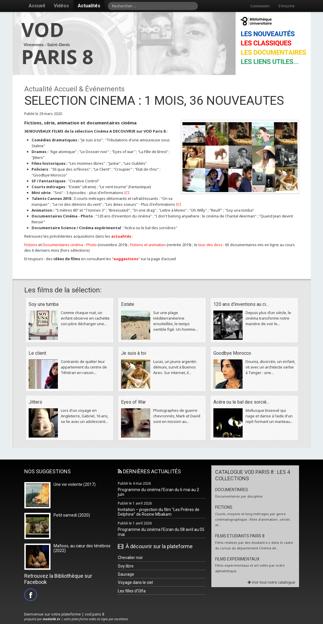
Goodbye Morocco (232, 353)
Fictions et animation (148, 244)
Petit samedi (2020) (71, 515)
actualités (121, 236)
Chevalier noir (130, 557)
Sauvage (126, 574)
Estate (127, 304)
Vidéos (61, 5)
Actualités (89, 5)
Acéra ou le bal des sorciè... (241, 402)
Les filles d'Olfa (132, 591)
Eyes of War (133, 402)
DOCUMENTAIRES (231, 489)
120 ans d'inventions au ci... (241, 304)
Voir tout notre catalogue (271, 582)
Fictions (30, 244)
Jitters (35, 402)
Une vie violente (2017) (74, 484)
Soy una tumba (43, 304)
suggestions (125, 258)
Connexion (260, 5)
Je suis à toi (133, 353)
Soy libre (126, 566)
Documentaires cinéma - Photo (70, 244)
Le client (37, 353)
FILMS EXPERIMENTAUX (237, 559)
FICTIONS (223, 507)
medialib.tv (51, 619)
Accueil (37, 5)
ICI (126, 192)
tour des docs (210, 244)
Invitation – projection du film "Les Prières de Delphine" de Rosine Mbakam (158, 512)
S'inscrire (286, 5)
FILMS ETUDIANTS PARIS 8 (240, 536)
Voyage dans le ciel (135, 582)
